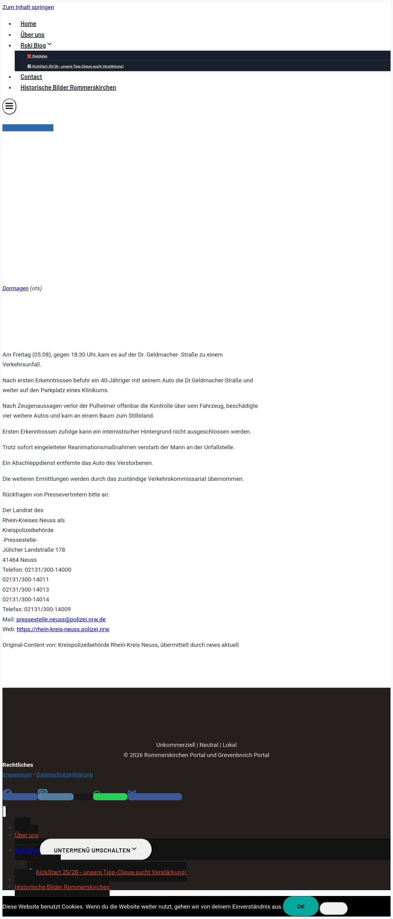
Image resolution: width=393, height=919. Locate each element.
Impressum (17, 774)
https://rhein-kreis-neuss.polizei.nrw (63, 629)
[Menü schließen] (4, 811)
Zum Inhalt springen (28, 7)
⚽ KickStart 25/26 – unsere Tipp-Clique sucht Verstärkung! (75, 66)
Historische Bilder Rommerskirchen (68, 87)
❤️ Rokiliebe (37, 56)
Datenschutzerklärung (64, 774)
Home (28, 23)
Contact (31, 76)
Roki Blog (27, 850)
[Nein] (333, 908)
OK (301, 906)
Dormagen (15, 288)
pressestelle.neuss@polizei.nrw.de (61, 619)
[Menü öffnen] (9, 106)
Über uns (33, 34)
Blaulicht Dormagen (27, 127)
